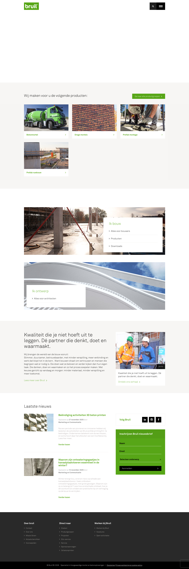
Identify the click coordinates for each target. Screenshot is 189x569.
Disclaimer (111, 565)
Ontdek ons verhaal (128, 381)
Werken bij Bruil (102, 528)
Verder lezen (64, 444)
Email (122, 451)
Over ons (29, 532)
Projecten (65, 536)
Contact (29, 528)
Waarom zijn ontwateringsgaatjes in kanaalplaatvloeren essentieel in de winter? (78, 462)
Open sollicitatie (102, 536)
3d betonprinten (67, 550)
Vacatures (100, 532)
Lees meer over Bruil (34, 380)
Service (64, 543)
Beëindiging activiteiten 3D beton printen (82, 415)
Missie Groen (31, 536)
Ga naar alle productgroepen (147, 96)
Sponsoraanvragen (68, 547)
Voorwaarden (31, 543)
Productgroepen (67, 532)
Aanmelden (127, 468)
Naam (122, 443)
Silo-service (66, 539)
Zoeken (64, 528)
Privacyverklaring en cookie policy (128, 565)
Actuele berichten (33, 539)
